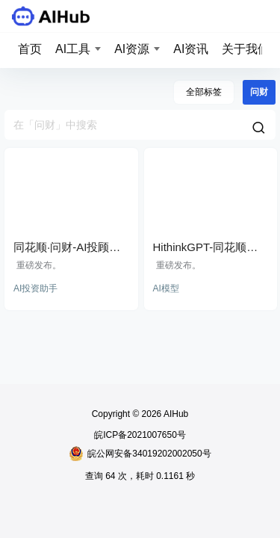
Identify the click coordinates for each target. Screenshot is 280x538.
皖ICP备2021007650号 (140, 435)
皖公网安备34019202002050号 (140, 453)
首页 (30, 49)
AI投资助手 (35, 288)
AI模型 (166, 288)
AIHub (174, 414)
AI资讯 (190, 49)
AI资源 (131, 49)
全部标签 (204, 92)
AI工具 (72, 49)
